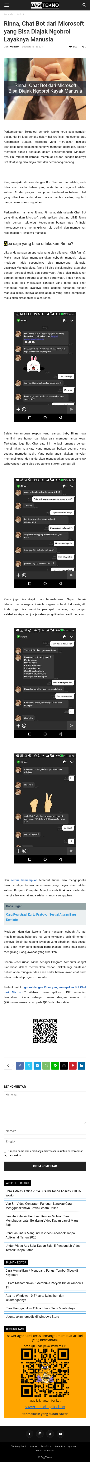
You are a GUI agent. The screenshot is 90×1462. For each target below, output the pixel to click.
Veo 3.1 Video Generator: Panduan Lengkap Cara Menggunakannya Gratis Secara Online (39, 1206)
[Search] (84, 5)
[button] (6, 5)
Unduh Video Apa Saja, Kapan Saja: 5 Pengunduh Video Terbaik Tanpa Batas (43, 1248)
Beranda (8, 14)
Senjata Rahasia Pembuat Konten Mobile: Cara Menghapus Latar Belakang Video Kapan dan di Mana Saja (42, 1220)
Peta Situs (46, 1446)
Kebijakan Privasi (45, 1450)
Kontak (33, 1446)
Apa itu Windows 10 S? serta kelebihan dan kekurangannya (35, 1298)
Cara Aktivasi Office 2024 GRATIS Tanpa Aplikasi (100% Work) (43, 1193)
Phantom (14, 46)
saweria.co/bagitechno (45, 1406)
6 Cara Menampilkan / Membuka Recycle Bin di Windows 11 (44, 1285)
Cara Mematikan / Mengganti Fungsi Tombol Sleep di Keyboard (42, 1273)
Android (21, 14)
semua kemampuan (24, 880)
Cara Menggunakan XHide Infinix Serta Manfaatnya (40, 1308)
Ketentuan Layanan (65, 1446)
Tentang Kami (18, 1446)
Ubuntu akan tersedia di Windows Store (32, 1316)
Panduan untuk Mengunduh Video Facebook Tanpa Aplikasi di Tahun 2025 (40, 1235)
